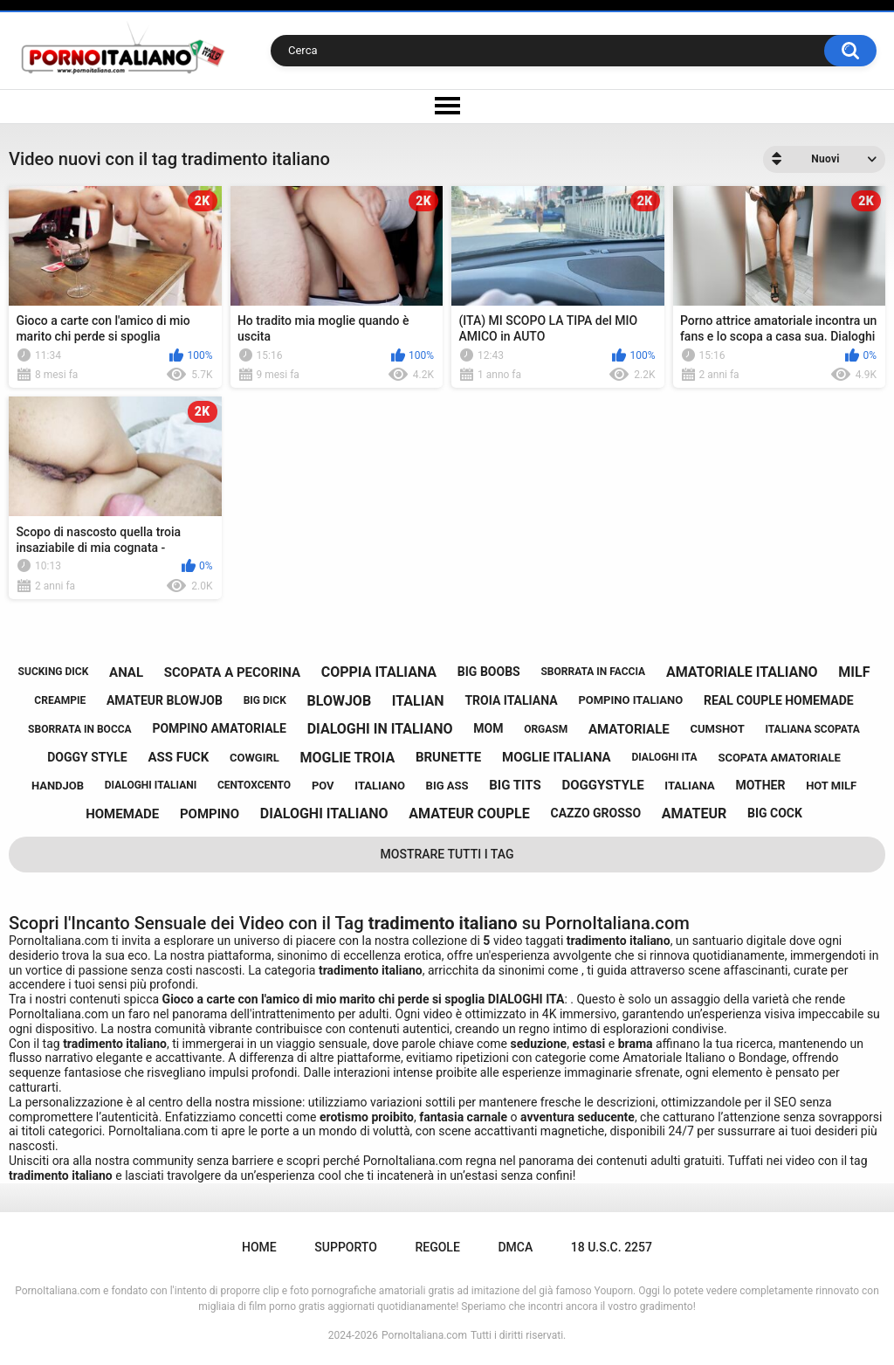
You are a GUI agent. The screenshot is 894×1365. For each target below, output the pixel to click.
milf (854, 672)
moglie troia (347, 757)
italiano (379, 785)
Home (259, 1247)
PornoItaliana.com (424, 1335)
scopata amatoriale (779, 757)
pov (323, 785)
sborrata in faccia (592, 671)
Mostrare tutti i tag (447, 854)
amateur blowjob (165, 700)
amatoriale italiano (742, 672)
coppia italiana (379, 672)
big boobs (488, 672)
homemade (122, 814)
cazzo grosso (596, 813)
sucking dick (53, 671)
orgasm (545, 729)
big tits (514, 785)
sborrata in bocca (80, 729)
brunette (448, 757)
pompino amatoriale (219, 728)
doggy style (87, 757)
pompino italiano (630, 700)
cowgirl (254, 757)
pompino (209, 814)
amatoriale (629, 729)
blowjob (339, 701)
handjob (57, 785)
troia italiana (510, 700)
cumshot (717, 728)
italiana (689, 785)
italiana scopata (812, 729)
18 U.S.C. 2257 (611, 1247)
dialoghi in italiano (380, 728)
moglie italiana (556, 757)
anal (126, 672)
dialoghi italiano (324, 813)
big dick (265, 700)
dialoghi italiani (150, 785)
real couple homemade (779, 700)
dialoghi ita (664, 757)
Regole (437, 1247)
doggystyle (602, 785)
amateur (694, 813)
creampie (60, 700)
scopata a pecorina (232, 672)
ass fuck (178, 757)
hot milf (831, 785)
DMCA (515, 1247)
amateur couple (469, 813)
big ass (447, 785)
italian (418, 701)
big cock (774, 813)
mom (488, 728)
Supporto (345, 1247)
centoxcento (254, 785)
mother (761, 785)
